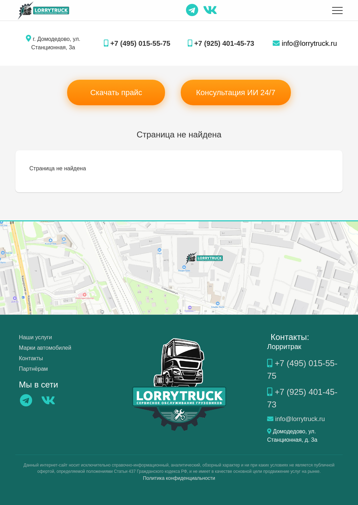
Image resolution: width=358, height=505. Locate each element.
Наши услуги (35, 337)
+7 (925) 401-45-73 (221, 43)
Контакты (31, 358)
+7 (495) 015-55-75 (137, 43)
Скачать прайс (116, 92)
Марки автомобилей (45, 348)
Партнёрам (33, 369)
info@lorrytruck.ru (305, 43)
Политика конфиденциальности (179, 478)
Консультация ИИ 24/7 (235, 92)
